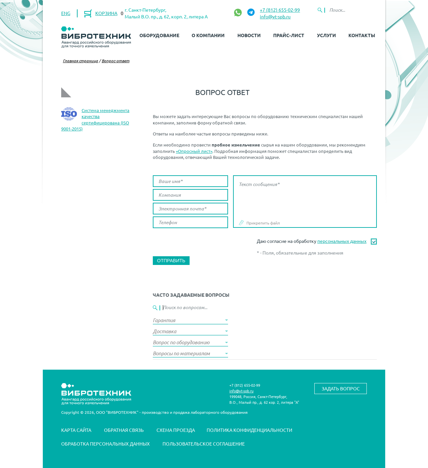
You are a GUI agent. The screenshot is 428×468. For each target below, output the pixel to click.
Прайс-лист (288, 35)
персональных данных (341, 241)
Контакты (361, 35)
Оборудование (159, 35)
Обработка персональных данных (105, 444)
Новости (249, 35)
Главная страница (80, 60)
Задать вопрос (341, 388)
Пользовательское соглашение (204, 444)
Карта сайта (76, 430)
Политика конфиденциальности (249, 430)
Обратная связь (124, 430)
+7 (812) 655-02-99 (280, 10)
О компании (208, 35)
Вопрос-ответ (115, 60)
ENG (65, 13)
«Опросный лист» (194, 151)
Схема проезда (175, 430)
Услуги (326, 35)
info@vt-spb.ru (275, 16)
